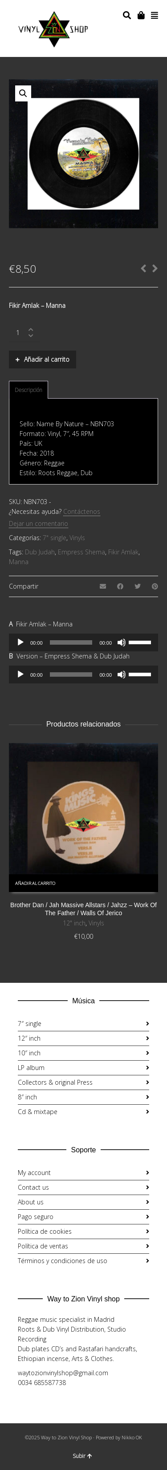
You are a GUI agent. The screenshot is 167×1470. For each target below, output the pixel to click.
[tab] (28, 390)
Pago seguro (35, 1216)
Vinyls (77, 537)
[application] (83, 642)
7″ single (29, 1023)
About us (31, 1202)
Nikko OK (132, 1437)
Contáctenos (81, 511)
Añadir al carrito (46, 359)
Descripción (28, 390)
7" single (54, 537)
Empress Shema (81, 552)
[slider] (71, 642)
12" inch (74, 923)
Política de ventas (43, 1246)
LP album (31, 1067)
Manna (19, 561)
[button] (23, 93)
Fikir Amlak (123, 552)
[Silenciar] (121, 642)
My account (34, 1172)
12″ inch (29, 1038)
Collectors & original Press (55, 1082)
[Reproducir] (20, 642)
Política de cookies (45, 1231)
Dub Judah (40, 552)
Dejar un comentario (38, 523)
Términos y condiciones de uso (62, 1260)
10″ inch (29, 1053)
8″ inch (27, 1097)
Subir (82, 1456)
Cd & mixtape (37, 1111)
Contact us (33, 1187)
